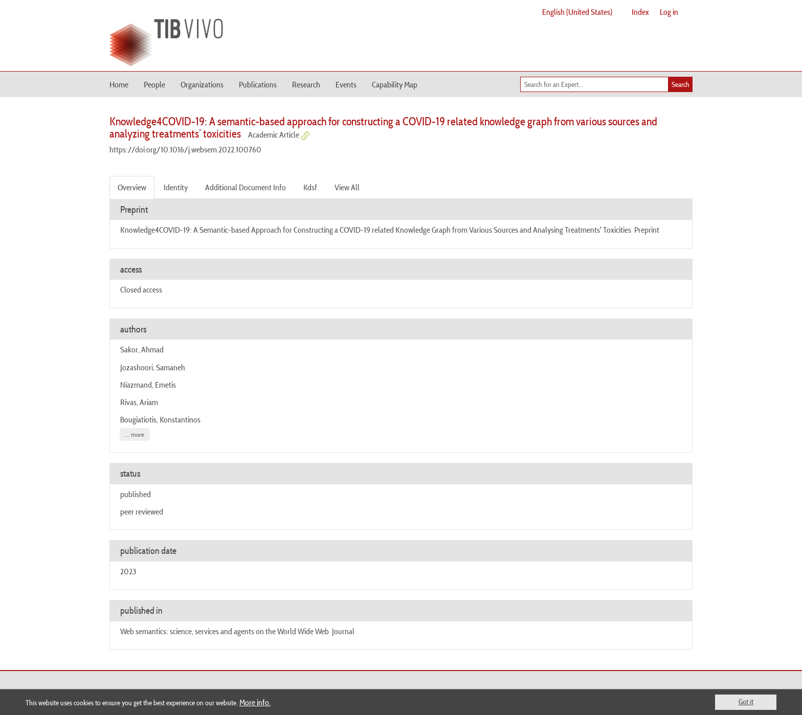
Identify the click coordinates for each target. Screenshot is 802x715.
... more (134, 434)
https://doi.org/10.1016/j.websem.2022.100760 (185, 149)
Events (346, 84)
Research (306, 84)
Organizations (202, 84)
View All (347, 187)
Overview (132, 187)
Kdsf (310, 187)
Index (640, 12)
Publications (258, 84)
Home (118, 84)
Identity (176, 187)
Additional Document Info (245, 187)
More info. (255, 702)
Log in (669, 12)
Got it (746, 701)
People (154, 84)
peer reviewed (141, 511)
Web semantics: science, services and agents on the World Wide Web (224, 631)
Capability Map (394, 84)
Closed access (141, 289)
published (135, 494)
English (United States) (577, 12)
